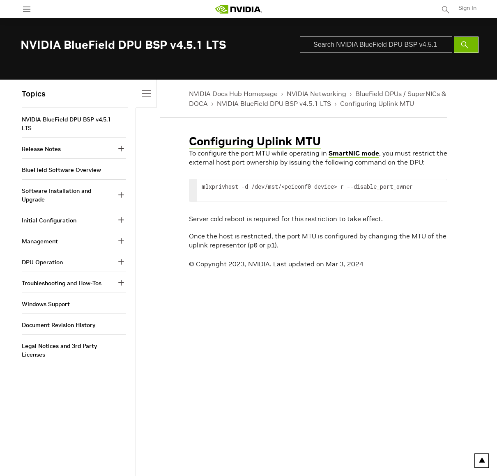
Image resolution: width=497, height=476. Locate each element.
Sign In (467, 7)
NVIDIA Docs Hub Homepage (233, 93)
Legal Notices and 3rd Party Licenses (59, 350)
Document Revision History (58, 325)
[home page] (238, 9)
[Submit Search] (466, 45)
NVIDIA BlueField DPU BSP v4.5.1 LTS (274, 103)
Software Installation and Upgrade (56, 195)
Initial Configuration (49, 220)
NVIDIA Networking (316, 93)
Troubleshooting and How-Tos (61, 283)
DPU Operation (42, 262)
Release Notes (41, 149)
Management (40, 241)
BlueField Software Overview (61, 170)
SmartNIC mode (354, 153)
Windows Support (46, 304)
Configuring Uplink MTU (377, 103)
